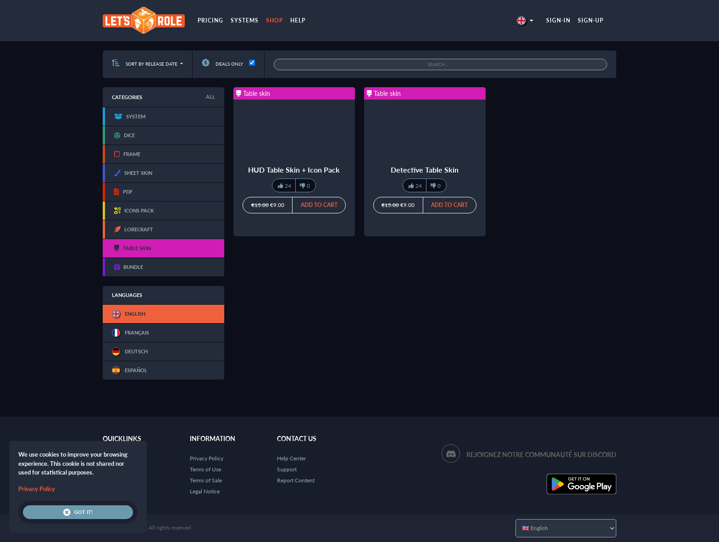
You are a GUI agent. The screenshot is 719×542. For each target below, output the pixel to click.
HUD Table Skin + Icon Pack (294, 169)
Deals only (222, 64)
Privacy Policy (206, 458)
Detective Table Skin (425, 169)
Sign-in (558, 20)
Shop (274, 20)
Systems (245, 20)
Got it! (78, 512)
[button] (525, 20)
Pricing (210, 20)
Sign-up (590, 20)
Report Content (296, 480)
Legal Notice (205, 491)
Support (287, 469)
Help (297, 20)
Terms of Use (205, 469)
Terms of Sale (206, 480)
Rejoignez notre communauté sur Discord (541, 454)
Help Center (291, 458)
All (210, 97)
